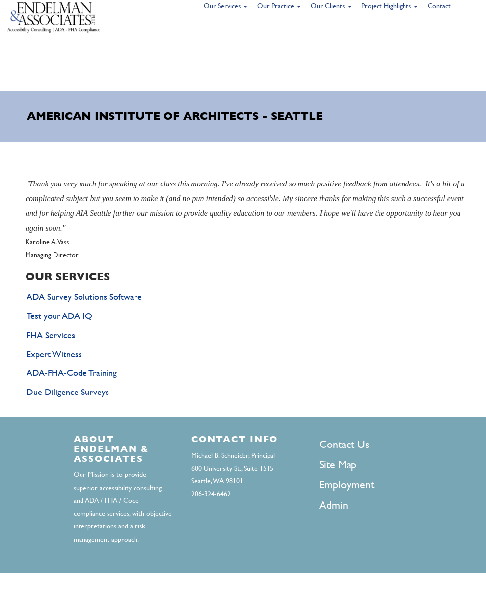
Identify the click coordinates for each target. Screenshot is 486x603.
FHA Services (51, 335)
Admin (333, 505)
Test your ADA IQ (59, 316)
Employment (346, 484)
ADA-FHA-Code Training (72, 372)
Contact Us (344, 444)
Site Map (337, 464)
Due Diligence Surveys (68, 392)
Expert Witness (54, 354)
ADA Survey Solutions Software (84, 296)
